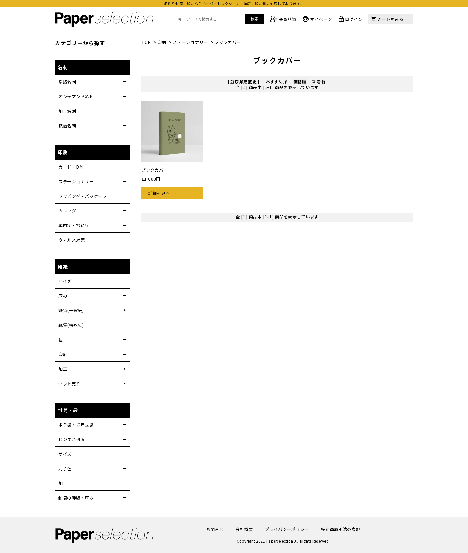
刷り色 (65, 469)
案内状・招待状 (74, 225)
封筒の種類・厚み (76, 498)
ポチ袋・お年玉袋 (76, 425)
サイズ (65, 281)
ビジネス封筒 (72, 439)
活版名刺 (67, 82)
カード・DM (71, 167)
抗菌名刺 (67, 126)
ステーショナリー (190, 42)
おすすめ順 (277, 81)
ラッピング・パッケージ (83, 196)
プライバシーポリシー (287, 529)
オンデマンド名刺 (76, 96)
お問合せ (215, 529)
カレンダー (70, 211)
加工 (63, 369)
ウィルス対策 (72, 240)
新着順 (318, 81)
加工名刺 (67, 111)
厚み (63, 296)
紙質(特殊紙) (71, 325)
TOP (146, 42)
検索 (254, 19)
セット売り (70, 383)
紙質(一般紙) (71, 310)
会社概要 (244, 529)
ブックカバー (228, 42)
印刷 (162, 42)
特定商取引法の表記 (340, 529)
